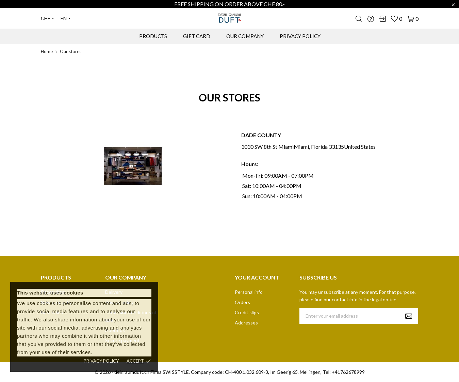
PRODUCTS (153, 36)
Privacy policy (101, 361)
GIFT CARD (196, 36)
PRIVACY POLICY (300, 36)
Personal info (249, 292)
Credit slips (247, 312)
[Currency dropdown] (47, 18)
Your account (257, 277)
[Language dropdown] (66, 18)
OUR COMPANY (245, 36)
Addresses (246, 322)
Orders (242, 302)
